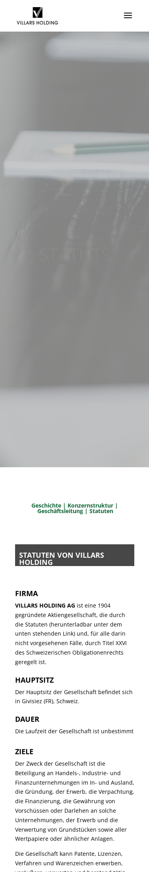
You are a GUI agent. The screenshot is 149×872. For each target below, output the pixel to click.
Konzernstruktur (90, 505)
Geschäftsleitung (61, 511)
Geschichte (46, 505)
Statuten (101, 511)
